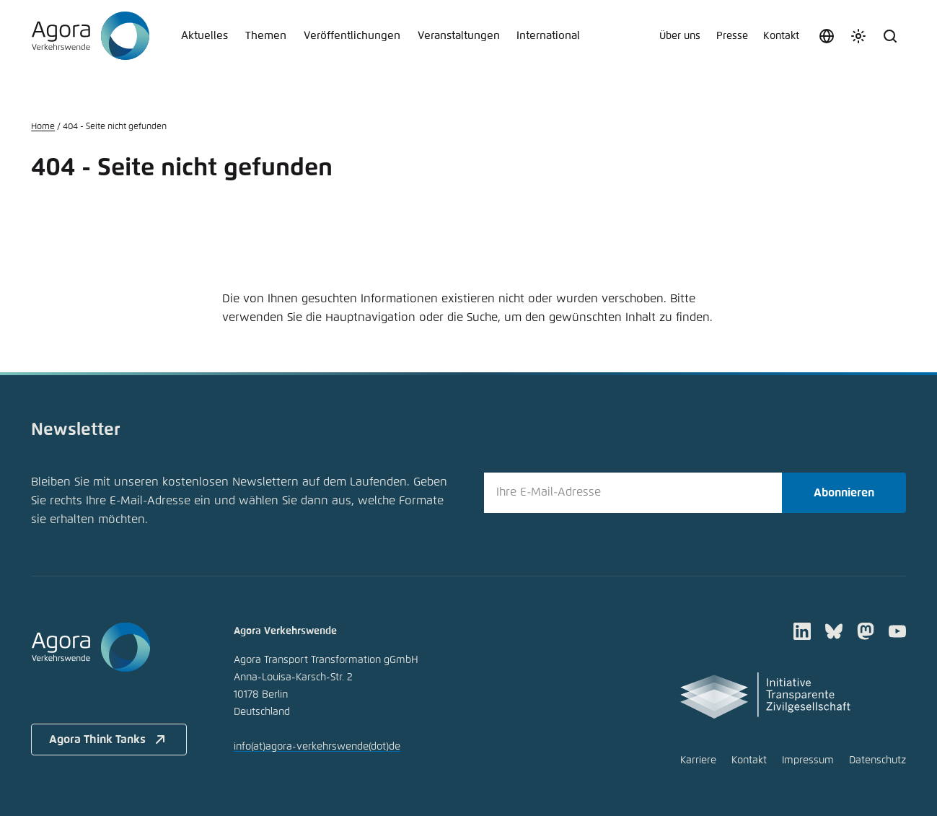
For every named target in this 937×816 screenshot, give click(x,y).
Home (43, 127)
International (548, 36)
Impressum (808, 760)
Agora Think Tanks (109, 739)
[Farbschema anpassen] (858, 36)
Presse (732, 36)
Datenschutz (877, 760)
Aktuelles (204, 36)
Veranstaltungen (459, 36)
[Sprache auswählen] (827, 36)
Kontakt (781, 36)
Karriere (698, 760)
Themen (265, 36)
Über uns (679, 36)
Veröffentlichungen (352, 36)
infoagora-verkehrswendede (317, 747)
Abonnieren (844, 493)
